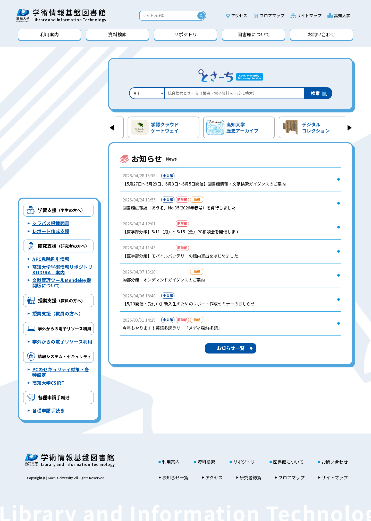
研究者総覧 (251, 477)
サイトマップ (309, 15)
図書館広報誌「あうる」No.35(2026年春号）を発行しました (179, 207)
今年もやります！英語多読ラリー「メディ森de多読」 (172, 327)
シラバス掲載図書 (50, 223)
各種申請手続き (54, 397)
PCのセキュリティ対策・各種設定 (60, 372)
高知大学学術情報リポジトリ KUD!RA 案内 (62, 269)
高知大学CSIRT (48, 382)
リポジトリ (244, 461)
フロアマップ (272, 15)
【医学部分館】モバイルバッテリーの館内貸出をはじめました (180, 255)
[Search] (169, 15)
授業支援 (61, 300)
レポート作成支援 (50, 231)
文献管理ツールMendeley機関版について (61, 283)
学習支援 (61, 210)
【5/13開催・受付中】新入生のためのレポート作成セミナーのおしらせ (189, 303)
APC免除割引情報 (50, 258)
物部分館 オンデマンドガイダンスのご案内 (164, 279)
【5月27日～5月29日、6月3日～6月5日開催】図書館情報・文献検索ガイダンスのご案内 (204, 183)
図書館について (288, 461)
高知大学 (342, 15)
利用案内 (171, 461)
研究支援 (63, 245)
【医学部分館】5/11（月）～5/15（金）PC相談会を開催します (181, 231)
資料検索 (206, 461)
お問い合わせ (335, 461)
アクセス (239, 15)
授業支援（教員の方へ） (57, 313)
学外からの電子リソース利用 (62, 341)
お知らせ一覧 (230, 348)
